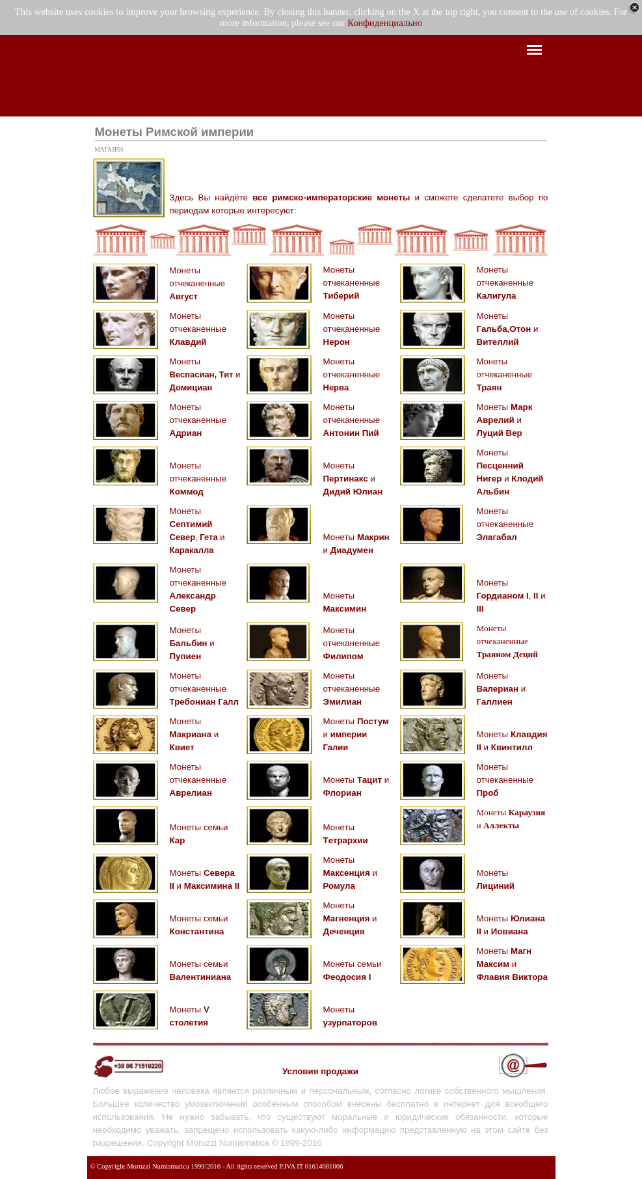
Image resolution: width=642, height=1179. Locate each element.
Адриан (186, 433)
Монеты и (508, 329)
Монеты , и (511, 596)
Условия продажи (320, 1071)
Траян (489, 387)
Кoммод (187, 491)
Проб (488, 793)
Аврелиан (191, 793)
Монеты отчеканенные (197, 283)
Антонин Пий (351, 433)
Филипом (343, 656)
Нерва (336, 387)
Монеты (185, 361)
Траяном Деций (507, 654)
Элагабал (497, 537)
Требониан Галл (204, 702)
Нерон (336, 342)
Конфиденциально (384, 23)
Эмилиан (342, 702)
